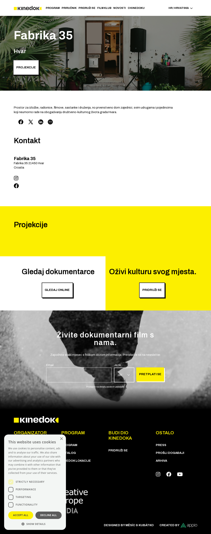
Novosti (119, 8)
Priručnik (69, 8)
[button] (35, 524)
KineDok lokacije (76, 460)
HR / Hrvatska (181, 8)
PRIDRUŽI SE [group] (152, 290)
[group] (78, 372)
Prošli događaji (170, 452)
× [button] (61, 438)
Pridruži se (87, 8)
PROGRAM (53, 8)
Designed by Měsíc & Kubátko (129, 525)
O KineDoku (136, 8)
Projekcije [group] (26, 67)
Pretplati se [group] (150, 374)
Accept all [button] (20, 515)
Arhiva (161, 460)
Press (161, 445)
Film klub (104, 8)
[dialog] (35, 482)
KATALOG (68, 452)
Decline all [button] (48, 515)
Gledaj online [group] (57, 290)
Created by (178, 525)
